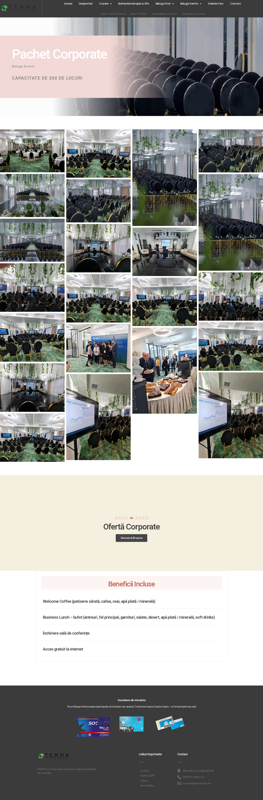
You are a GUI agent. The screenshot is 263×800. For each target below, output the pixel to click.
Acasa (68, 3)
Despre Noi (85, 3)
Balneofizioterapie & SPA (133, 3)
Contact (235, 3)
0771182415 (144, 13)
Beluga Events (190, 4)
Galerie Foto (215, 3)
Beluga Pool (165, 4)
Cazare (105, 4)
